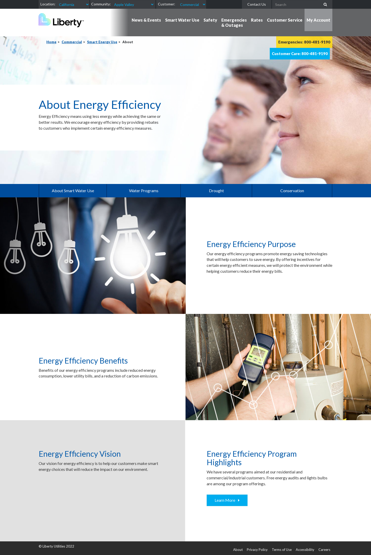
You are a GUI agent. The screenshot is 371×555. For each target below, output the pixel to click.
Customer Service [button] (284, 19)
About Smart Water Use (73, 190)
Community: (101, 4)
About (238, 550)
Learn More (226, 500)
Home (51, 42)
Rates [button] (257, 19)
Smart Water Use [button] (182, 19)
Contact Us (256, 4)
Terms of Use (282, 550)
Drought (216, 190)
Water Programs (143, 190)
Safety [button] (210, 19)
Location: (47, 4)
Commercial (72, 42)
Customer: (166, 4)
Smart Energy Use (102, 42)
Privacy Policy (257, 550)
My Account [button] (318, 19)
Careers (324, 550)
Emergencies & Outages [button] (234, 22)
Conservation (292, 190)
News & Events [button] (146, 19)
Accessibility (305, 550)
